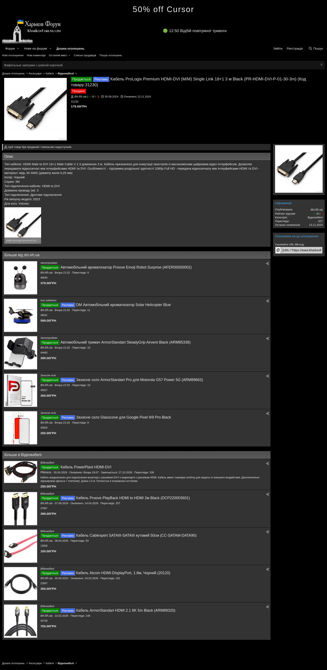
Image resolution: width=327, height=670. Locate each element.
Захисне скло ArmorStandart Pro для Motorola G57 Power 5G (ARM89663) (139, 380)
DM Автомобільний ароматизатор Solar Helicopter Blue (123, 305)
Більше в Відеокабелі (23, 455)
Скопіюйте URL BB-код (289, 244)
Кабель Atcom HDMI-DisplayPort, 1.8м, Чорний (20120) (123, 573)
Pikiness (45, 472)
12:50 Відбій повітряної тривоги (198, 31)
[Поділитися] (267, 263)
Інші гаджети (48, 300)
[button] (18, 48)
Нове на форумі (35, 48)
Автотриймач (48, 262)
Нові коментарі (36, 55)
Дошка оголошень (70, 48)
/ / (93, 96)
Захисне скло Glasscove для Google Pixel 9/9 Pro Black (123, 417)
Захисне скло (48, 375)
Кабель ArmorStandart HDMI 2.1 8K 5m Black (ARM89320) (125, 610)
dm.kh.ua (80, 96)
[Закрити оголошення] (321, 65)
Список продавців (85, 55)
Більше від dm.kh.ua (21, 255)
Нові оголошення (13, 55)
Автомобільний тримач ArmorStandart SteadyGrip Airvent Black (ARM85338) (125, 342)
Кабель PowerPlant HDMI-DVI (85, 467)
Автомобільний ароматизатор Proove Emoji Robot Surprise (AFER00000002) (126, 267)
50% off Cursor (163, 9)
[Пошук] (315, 48)
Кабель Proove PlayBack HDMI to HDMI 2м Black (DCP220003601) (133, 498)
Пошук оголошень (110, 55)
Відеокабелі (47, 462)
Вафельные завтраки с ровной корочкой (33, 65)
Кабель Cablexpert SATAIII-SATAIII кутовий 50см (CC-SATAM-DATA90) (136, 535)
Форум (10, 48)
